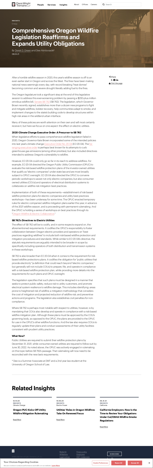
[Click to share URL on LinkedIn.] (117, 80)
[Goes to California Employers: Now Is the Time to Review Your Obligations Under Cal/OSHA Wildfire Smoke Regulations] (104, 427)
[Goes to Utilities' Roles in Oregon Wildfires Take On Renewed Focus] (60, 420)
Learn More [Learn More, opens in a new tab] (56, 466)
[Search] (103, 4)
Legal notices (65, 457)
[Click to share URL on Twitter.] (112, 80)
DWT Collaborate (83, 457)
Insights (63, 5)
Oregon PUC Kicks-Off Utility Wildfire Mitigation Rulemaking (30, 411)
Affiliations (64, 454)
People (40, 5)
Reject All (118, 463)
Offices (85, 4)
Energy (14, 24)
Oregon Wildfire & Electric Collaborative (33, 214)
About (76, 4)
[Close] (149, 462)
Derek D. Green (23, 50)
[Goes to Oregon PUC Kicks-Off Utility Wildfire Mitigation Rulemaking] (17, 420)
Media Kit (63, 452)
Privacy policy (82, 452)
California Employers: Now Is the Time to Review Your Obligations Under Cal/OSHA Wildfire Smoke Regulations (118, 415)
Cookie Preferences (100, 463)
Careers (94, 4)
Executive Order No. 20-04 (58, 144)
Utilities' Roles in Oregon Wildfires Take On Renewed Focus (75, 411)
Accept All (135, 463)
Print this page (116, 83)
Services (52, 5)
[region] (76, 463)
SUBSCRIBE (114, 454)
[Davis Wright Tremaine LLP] (21, 4)
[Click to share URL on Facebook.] (114, 80)
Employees (81, 454)
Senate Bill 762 (42, 102)
